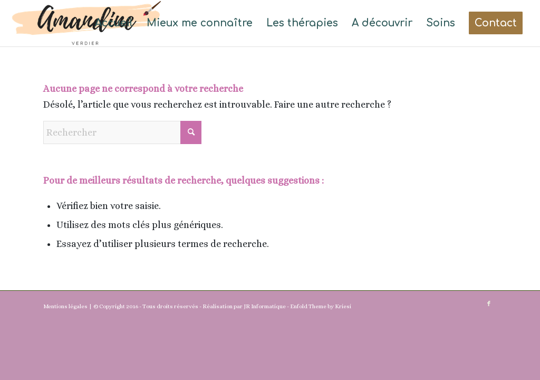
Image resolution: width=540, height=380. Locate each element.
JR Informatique (265, 306)
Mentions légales (65, 306)
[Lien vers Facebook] (489, 304)
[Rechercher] (122, 132)
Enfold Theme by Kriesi (320, 306)
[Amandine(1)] (86, 23)
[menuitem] (114, 23)
